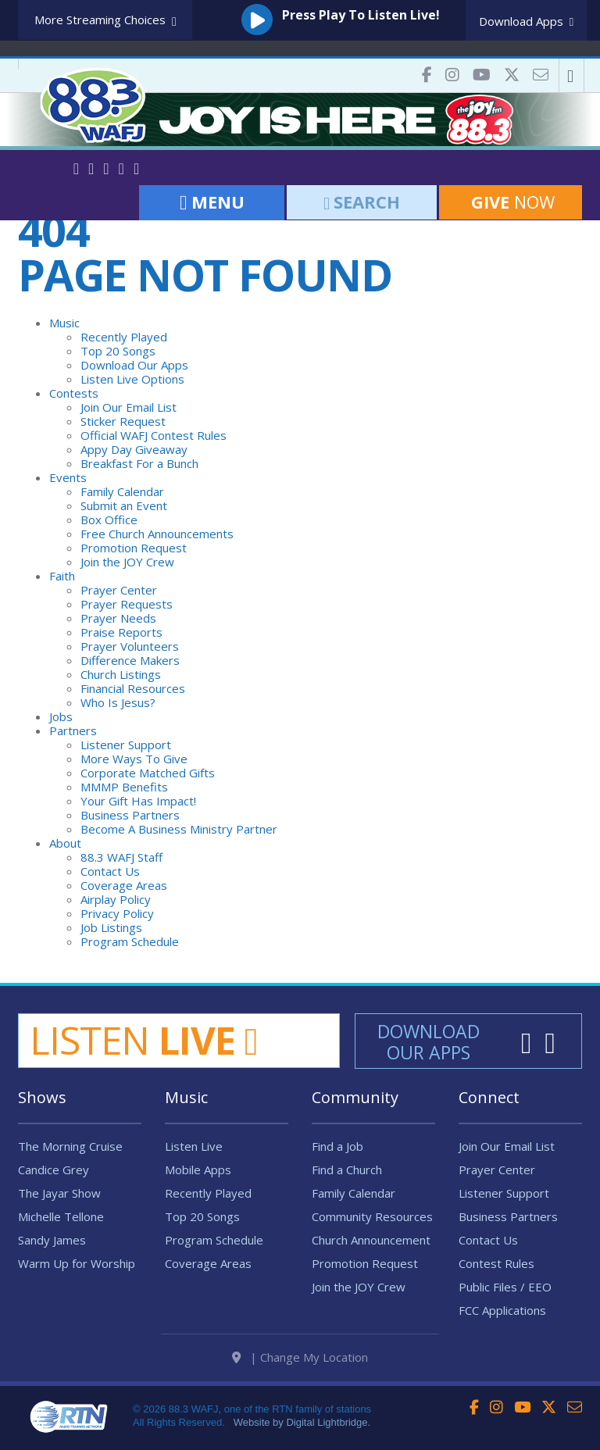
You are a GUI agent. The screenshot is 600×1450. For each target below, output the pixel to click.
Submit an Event (123, 505)
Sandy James (52, 1240)
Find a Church (347, 1169)
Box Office (109, 519)
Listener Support (125, 744)
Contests (73, 393)
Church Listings (120, 674)
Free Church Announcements (157, 533)
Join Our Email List (128, 407)
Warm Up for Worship (76, 1263)
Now (510, 201)
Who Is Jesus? (117, 702)
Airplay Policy (115, 899)
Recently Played (123, 337)
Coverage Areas (123, 885)
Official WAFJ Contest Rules (153, 435)
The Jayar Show (59, 1193)
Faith (62, 576)
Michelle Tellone (61, 1216)
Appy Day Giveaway (134, 449)
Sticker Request (123, 421)
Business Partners (130, 815)
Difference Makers (130, 660)
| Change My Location (300, 1357)
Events (68, 477)
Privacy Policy (117, 913)
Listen (144, 1040)
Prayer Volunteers (129, 646)
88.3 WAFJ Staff (121, 857)
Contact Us (110, 871)
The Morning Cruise (70, 1146)
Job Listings (111, 927)
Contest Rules (496, 1263)
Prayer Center (118, 590)
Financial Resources (132, 688)
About (65, 843)
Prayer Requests (126, 604)
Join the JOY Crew (127, 562)
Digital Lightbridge (326, 1422)
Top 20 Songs (117, 351)
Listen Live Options (132, 379)
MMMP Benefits (124, 787)
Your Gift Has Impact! (138, 801)
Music (64, 322)
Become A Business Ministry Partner (178, 829)
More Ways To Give (134, 758)
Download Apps (526, 21)
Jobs (61, 716)
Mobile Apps (198, 1169)
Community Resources (372, 1216)
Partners (73, 730)
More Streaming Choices (105, 21)
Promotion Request (133, 547)
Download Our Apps (134, 365)
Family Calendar (122, 491)
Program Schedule (129, 941)
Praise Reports (121, 632)
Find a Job (337, 1146)
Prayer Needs (118, 618)
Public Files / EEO (505, 1287)
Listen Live (194, 1146)
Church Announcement (371, 1240)
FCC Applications (502, 1310)
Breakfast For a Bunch (139, 463)
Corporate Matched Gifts (147, 772)
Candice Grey (53, 1169)
